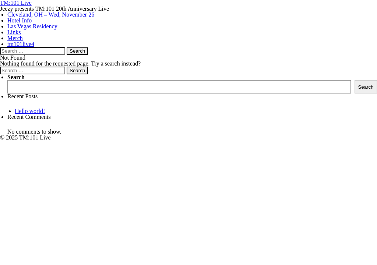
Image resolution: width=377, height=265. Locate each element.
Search (16, 77)
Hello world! (30, 111)
